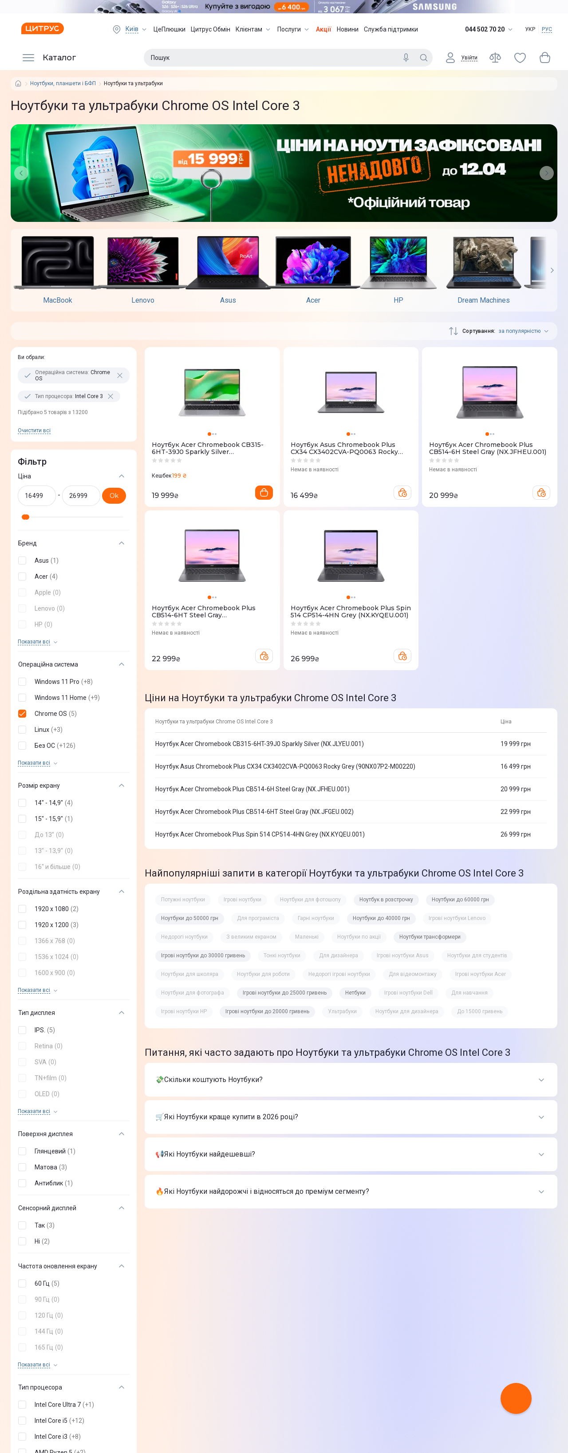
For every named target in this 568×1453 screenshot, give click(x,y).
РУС (547, 29)
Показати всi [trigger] (34, 642)
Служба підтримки (391, 29)
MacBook (57, 300)
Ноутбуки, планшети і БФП (63, 84)
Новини (348, 29)
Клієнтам (254, 29)
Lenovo (142, 300)
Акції (323, 29)
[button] (72, 561)
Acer (313, 300)
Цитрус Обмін (210, 29)
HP (398, 300)
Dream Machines (484, 300)
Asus (228, 300)
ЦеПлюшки (169, 29)
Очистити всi (34, 430)
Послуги (294, 29)
